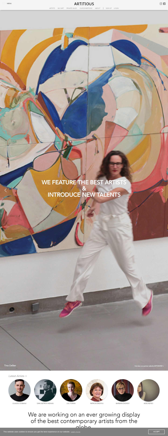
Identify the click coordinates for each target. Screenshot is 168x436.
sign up (109, 8)
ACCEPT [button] (156, 432)
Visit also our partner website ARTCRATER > (149, 366)
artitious (84, 3)
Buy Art (61, 8)
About (97, 8)
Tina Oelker (10, 365)
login (116, 8)
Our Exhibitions (86, 8)
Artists (52, 8)
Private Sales (71, 8)
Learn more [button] (75, 432)
